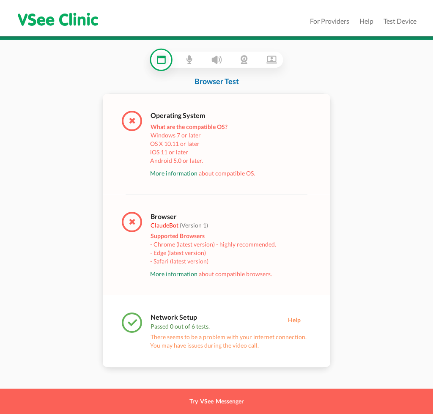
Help (366, 21)
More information (173, 173)
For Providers (329, 21)
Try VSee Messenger (216, 401)
